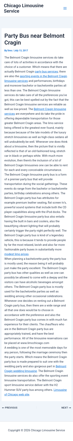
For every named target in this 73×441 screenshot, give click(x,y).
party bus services (46, 71)
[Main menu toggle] (65, 8)
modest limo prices (16, 254)
